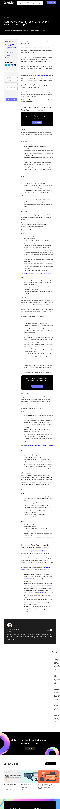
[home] (9, 3)
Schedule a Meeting (37, 386)
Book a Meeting (37, 122)
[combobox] (6, 84)
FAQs (8, 57)
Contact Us (40, 2)
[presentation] (11, 94)
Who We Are (33, 2)
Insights (27, 2)
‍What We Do (21, 2)
